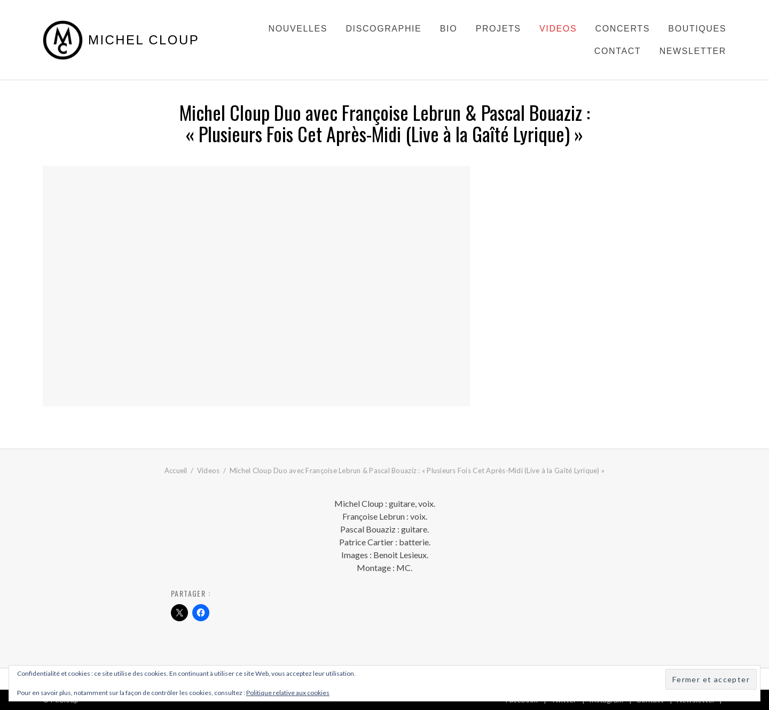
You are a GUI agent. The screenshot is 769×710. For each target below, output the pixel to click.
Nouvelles (298, 28)
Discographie (383, 28)
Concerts (622, 28)
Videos (558, 28)
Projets (498, 28)
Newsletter (693, 51)
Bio (448, 28)
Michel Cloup (143, 40)
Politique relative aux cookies (287, 693)
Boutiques (697, 28)
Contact (617, 51)
